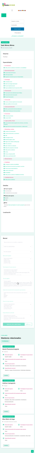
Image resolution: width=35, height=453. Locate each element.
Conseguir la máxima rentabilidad (11, 164)
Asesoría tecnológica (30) (17, 274)
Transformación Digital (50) (17, 271)
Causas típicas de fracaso (10, 72)
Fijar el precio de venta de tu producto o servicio (14, 166)
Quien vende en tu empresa (10, 145)
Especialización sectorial (8, 312)
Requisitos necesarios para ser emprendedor (13, 76)
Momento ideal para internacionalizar (12, 110)
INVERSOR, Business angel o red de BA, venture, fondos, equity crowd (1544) (17, 282)
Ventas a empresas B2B (9, 153)
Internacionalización (9, 106)
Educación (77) (17, 319)
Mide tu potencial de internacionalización (13, 108)
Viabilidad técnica (8, 177)
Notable (17, 295)
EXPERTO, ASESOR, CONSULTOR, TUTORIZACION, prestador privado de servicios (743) (17, 285)
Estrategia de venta (8, 137)
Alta (17, 294)
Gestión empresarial (8, 170)
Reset (28, 324)
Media (17, 296)
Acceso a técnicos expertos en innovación (13, 101)
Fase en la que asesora (8, 301)
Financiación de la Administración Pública (13, 92)
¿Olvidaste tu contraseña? (17, 36)
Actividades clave (8, 81)
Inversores (7, 113)
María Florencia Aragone (10, 349)
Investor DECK (7, 117)
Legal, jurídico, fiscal (9, 120)
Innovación (7, 99)
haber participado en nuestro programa (16, 204)
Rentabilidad (7, 172)
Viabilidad (7, 162)
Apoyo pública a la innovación (10, 103)
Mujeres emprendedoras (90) (17, 316)
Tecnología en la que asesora (9, 267)
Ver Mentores (5, 341)
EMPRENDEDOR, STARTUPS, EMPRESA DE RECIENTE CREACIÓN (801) (17, 284)
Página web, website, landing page (11, 141)
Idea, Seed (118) (17, 306)
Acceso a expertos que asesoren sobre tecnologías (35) (17, 272)
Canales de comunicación (9, 131)
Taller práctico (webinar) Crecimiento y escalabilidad (15, 67)
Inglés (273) (17, 259)
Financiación (7, 90)
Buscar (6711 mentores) (14, 324)
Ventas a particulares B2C (10, 156)
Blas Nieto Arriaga (8, 419)
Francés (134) (17, 262)
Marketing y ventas (9, 129)
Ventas (6, 151)
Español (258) (17, 261)
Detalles (6, 375)
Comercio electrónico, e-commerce (11, 133)
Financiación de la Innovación (10, 94)
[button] (12, 10)
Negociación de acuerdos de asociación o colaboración (15, 126)
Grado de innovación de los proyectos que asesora (14, 290)
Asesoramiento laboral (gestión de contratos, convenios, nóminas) (16, 123)
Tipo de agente (6, 278)
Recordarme (17, 32)
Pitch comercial (7, 143)
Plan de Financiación (9, 96)
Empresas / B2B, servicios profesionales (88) (17, 318)
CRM (5, 135)
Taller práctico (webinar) (9, 149)
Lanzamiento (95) (17, 308)
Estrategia (7, 79)
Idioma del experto (7, 255)
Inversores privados (8, 115)
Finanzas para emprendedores (11, 168)
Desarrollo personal (9, 70)
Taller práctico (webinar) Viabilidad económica (14, 174)
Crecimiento (7, 65)
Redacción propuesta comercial (11, 147)
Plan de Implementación (9, 85)
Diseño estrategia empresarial (10, 83)
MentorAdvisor (8, 158)
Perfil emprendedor (8, 74)
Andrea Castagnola (8, 383)
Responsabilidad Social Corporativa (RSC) (13, 87)
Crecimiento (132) (17, 305)
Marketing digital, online (9, 139)
